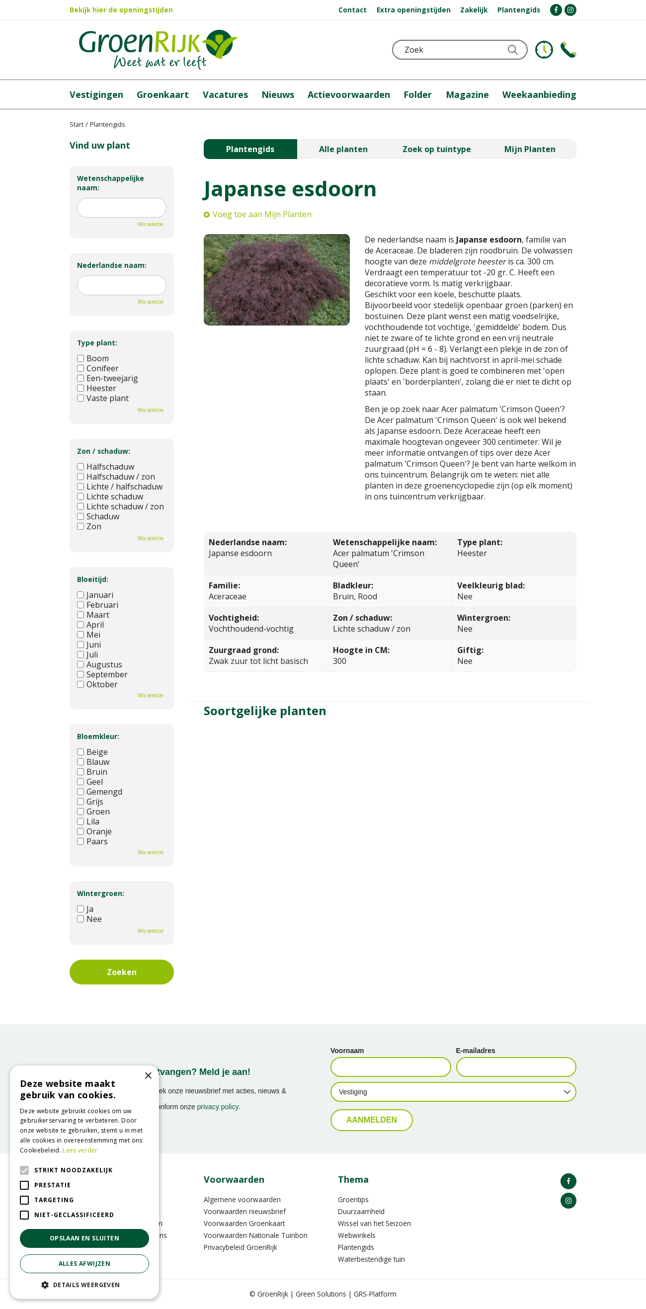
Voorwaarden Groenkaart (244, 1223)
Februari (97, 604)
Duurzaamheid (361, 1211)
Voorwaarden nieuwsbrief (245, 1211)
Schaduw (98, 516)
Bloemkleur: (98, 736)
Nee (89, 918)
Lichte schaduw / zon (120, 506)
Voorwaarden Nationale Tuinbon (256, 1235)
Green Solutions (321, 1294)
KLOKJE (544, 50)
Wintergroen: (100, 893)
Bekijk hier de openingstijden (121, 9)
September (102, 674)
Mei (88, 634)
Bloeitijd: (92, 579)
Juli (87, 654)
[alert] (84, 1182)
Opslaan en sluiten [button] (84, 1238)
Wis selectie (150, 224)
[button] (84, 1284)
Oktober (97, 684)
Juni (89, 644)
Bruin (92, 771)
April (90, 624)
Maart (93, 614)
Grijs (90, 801)
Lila (88, 821)
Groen (93, 811)
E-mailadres (475, 1051)
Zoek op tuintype (437, 149)
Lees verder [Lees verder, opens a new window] (80, 1150)
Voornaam (347, 1051)
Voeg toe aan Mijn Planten (262, 214)
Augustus (99, 664)
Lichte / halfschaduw (119, 486)
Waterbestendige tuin (371, 1259)
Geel (90, 781)
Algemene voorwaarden (242, 1199)
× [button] (148, 1076)
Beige (92, 751)
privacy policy (218, 1107)
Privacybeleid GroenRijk (240, 1247)
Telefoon (568, 50)
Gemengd (99, 791)
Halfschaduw (105, 466)
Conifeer (98, 368)
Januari (95, 594)
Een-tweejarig (107, 378)
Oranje (94, 831)
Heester (96, 388)
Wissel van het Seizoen (374, 1223)
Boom (93, 358)
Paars (92, 841)
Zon (89, 526)
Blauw (93, 761)
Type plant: (97, 342)
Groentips (353, 1199)
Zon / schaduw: (103, 451)
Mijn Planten (530, 149)
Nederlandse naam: (112, 265)
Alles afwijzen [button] (85, 1263)
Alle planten (343, 149)
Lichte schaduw (110, 496)
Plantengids (250, 149)
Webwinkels (357, 1235)
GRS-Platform (375, 1294)
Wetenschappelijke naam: (110, 182)
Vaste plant (103, 398)
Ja (85, 908)
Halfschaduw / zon (116, 476)
